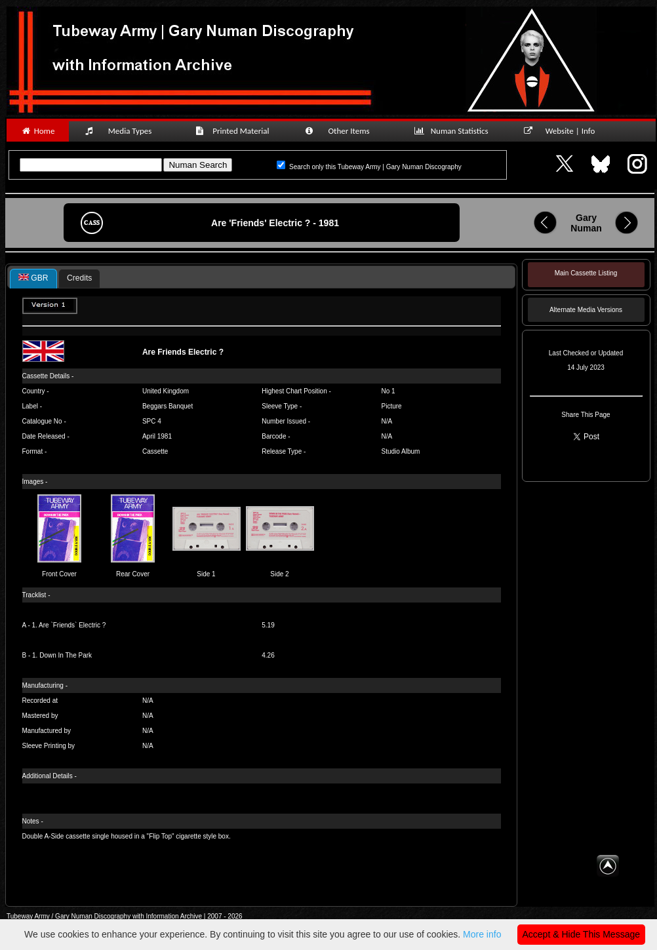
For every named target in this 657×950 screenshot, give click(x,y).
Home (37, 131)
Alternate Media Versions (585, 309)
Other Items (344, 131)
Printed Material (234, 131)
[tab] (33, 278)
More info (482, 934)
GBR (33, 278)
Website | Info (564, 131)
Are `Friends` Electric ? (72, 625)
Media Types (124, 131)
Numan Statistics (454, 131)
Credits (79, 278)
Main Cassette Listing (586, 273)
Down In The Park (65, 655)
